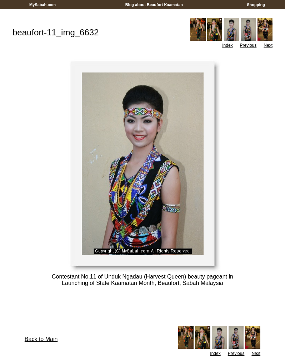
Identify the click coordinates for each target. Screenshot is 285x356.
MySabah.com (42, 4)
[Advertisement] (142, 12)
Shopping (256, 4)
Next (268, 45)
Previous (248, 45)
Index (227, 45)
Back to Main (41, 339)
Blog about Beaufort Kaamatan (154, 4)
